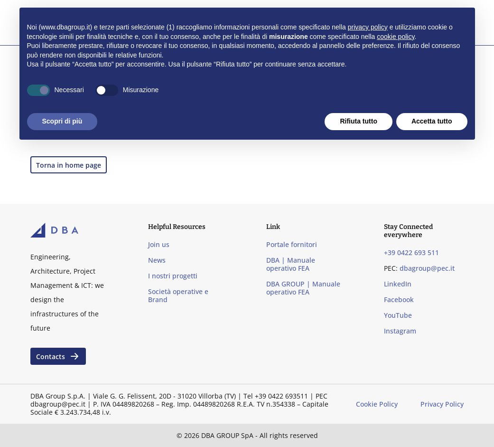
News (157, 260)
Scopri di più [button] (62, 121)
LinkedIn (397, 283)
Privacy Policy (442, 404)
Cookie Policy (377, 404)
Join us (158, 244)
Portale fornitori (291, 244)
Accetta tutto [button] (431, 121)
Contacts (58, 356)
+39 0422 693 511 (411, 252)
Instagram (400, 330)
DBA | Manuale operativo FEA (290, 264)
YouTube (398, 315)
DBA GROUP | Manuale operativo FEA (303, 287)
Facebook (399, 299)
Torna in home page (68, 165)
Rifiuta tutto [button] (358, 121)
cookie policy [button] (395, 36)
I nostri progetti (172, 275)
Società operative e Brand (178, 295)
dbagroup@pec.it (427, 268)
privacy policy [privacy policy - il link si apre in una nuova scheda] (368, 27)
